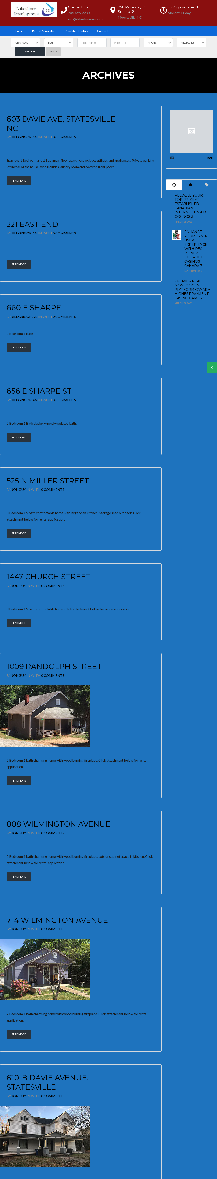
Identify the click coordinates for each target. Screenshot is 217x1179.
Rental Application (44, 31)
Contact (102, 31)
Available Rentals (76, 31)
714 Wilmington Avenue (57, 920)
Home (19, 31)
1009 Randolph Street (54, 666)
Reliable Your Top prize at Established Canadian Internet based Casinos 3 (190, 206)
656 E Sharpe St (39, 391)
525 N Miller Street (48, 480)
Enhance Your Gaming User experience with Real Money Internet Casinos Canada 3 (197, 249)
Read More (19, 180)
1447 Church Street (48, 576)
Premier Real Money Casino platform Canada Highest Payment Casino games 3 (192, 289)
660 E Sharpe (34, 307)
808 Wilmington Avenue (58, 824)
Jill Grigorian (25, 137)
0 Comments (64, 137)
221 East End (32, 224)
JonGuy (19, 489)
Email (209, 158)
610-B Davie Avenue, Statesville (48, 1082)
